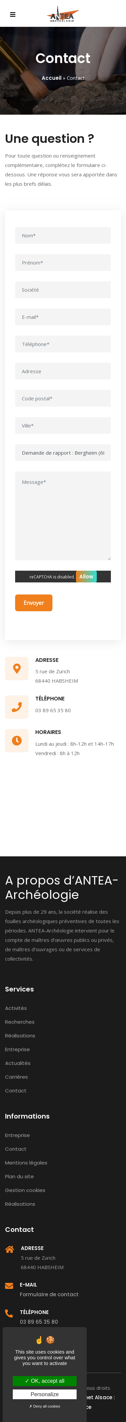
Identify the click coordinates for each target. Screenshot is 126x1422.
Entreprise (17, 1049)
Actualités (18, 1063)
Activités (16, 1008)
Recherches (20, 1021)
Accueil (51, 77)
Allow (86, 576)
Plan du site (19, 1176)
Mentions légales (26, 1162)
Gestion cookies (25, 1190)
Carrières (16, 1076)
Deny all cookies (44, 1406)
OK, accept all (44, 1381)
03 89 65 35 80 (39, 1321)
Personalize (45, 1394)
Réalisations (20, 1035)
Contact (16, 1090)
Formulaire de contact (49, 1294)
